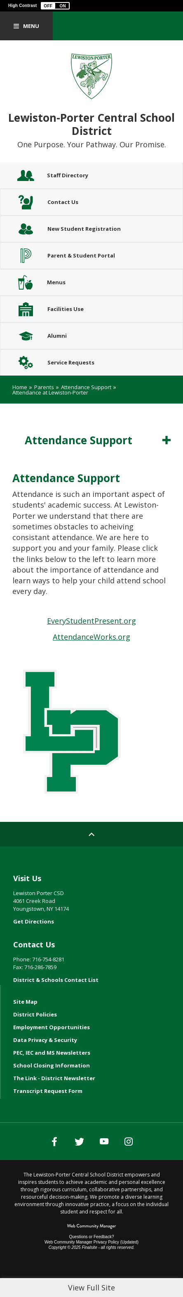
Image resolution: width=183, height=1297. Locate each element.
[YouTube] (104, 1141)
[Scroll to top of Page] (91, 834)
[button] (55, 5)
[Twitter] (79, 1141)
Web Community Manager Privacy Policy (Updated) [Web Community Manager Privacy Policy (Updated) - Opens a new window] (91, 1242)
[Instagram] (128, 1141)
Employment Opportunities (51, 1027)
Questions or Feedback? (91, 1236)
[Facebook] (54, 1141)
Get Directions (33, 921)
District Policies (35, 1014)
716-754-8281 (48, 959)
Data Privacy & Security (45, 1040)
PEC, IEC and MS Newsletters (51, 1052)
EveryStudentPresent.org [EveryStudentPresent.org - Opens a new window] (91, 621)
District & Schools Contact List (56, 980)
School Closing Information (51, 1065)
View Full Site (91, 1287)
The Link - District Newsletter (54, 1078)
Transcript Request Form (47, 1091)
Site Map (25, 1001)
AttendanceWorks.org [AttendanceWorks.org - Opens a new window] (91, 637)
